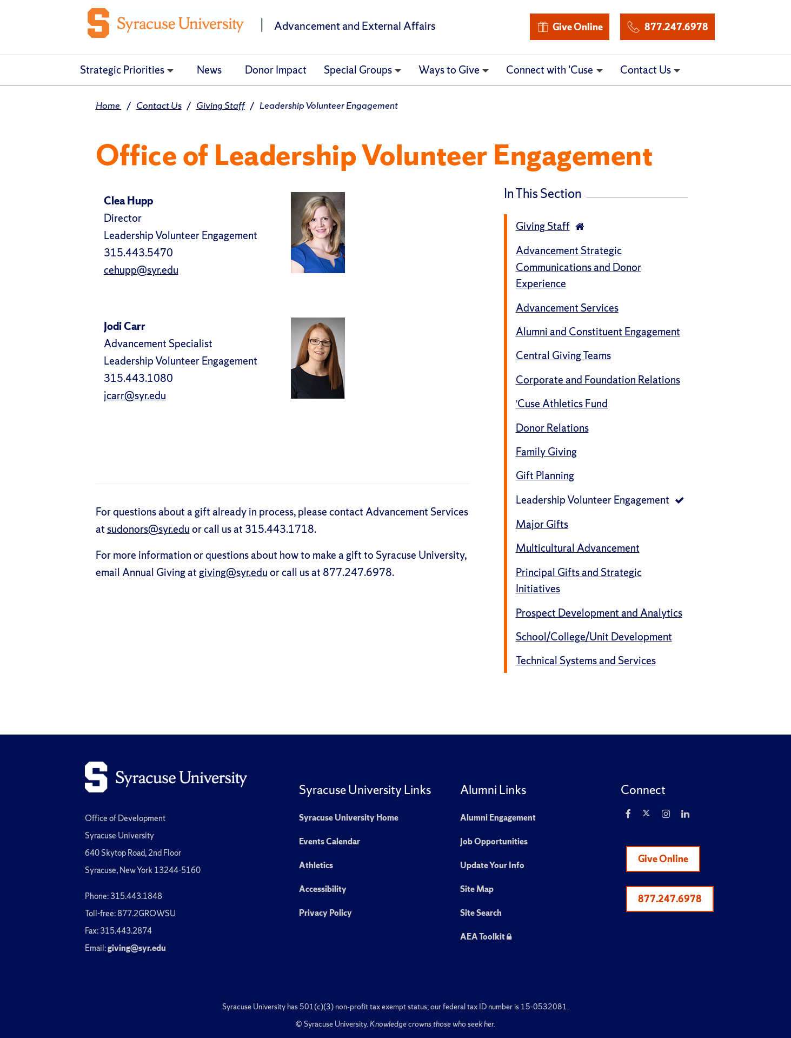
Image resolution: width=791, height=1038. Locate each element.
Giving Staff (220, 105)
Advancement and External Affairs (355, 25)
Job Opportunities (494, 841)
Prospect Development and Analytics (599, 613)
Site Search (481, 912)
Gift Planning (545, 475)
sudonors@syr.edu (148, 529)
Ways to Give (449, 70)
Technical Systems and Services (586, 660)
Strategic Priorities (122, 70)
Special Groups (358, 70)
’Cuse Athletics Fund (562, 403)
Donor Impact (276, 70)
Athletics (316, 865)
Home (109, 105)
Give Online (569, 27)
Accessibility (323, 889)
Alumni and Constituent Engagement (598, 332)
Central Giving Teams (563, 355)
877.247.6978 (667, 25)
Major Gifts (542, 524)
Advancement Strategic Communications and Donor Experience (578, 266)
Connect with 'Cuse (549, 70)
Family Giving (546, 452)
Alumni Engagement (498, 817)
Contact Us (645, 70)
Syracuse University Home (348, 817)
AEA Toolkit (485, 936)
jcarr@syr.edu (135, 395)
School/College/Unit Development (594, 637)
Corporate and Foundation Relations (598, 380)
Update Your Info (492, 865)
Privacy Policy (325, 912)
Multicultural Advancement (578, 548)
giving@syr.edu (233, 572)
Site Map (477, 889)
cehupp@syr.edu (141, 270)
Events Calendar (329, 841)
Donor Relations (552, 428)
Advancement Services (567, 308)
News (209, 70)
